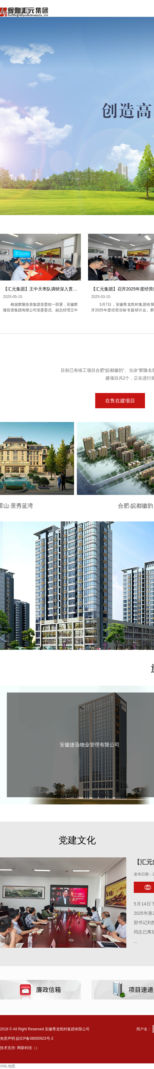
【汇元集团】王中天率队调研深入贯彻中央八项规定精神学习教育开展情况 (75, 288)
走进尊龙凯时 (129, 14)
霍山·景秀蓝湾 (31, 506)
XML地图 (7, 1066)
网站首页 (91, 14)
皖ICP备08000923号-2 (34, 1038)
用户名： (143, 1029)
